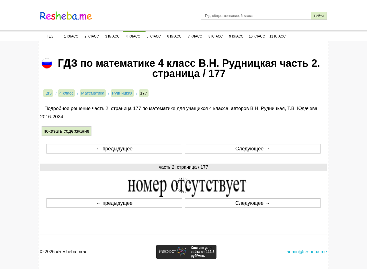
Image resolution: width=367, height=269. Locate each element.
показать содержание (66, 131)
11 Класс (278, 36)
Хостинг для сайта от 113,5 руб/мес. (202, 252)
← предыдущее (114, 149)
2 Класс (92, 36)
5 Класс (154, 36)
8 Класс (215, 36)
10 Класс (257, 36)
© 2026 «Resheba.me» (63, 251)
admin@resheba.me (306, 251)
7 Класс (195, 36)
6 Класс (174, 36)
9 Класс (236, 36)
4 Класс (133, 36)
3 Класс (112, 36)
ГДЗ (50, 36)
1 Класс (71, 36)
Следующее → (252, 149)
